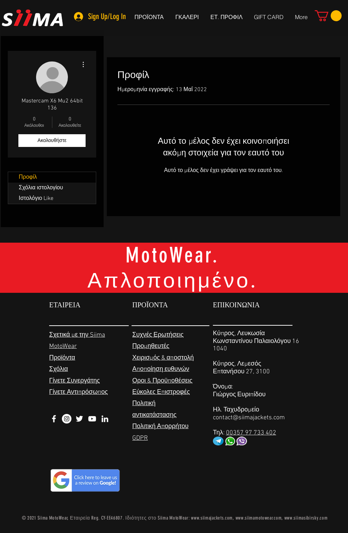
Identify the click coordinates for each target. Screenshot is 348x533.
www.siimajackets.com (212, 518)
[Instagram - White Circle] (66, 419)
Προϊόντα (62, 358)
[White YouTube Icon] (92, 419)
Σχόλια (58, 369)
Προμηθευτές (150, 346)
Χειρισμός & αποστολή (163, 358)
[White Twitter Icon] (79, 419)
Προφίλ (28, 177)
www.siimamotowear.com (259, 518)
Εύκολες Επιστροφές (161, 392)
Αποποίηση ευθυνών (160, 369)
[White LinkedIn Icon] (105, 419)
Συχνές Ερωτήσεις (158, 335)
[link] (328, 15)
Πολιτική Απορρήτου (160, 426)
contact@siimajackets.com (249, 417)
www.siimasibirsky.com (306, 518)
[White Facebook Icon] (54, 419)
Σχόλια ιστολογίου (41, 187)
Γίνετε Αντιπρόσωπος (78, 392)
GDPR (140, 438)
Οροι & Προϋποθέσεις (162, 381)
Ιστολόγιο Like (36, 198)
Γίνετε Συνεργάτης (74, 381)
